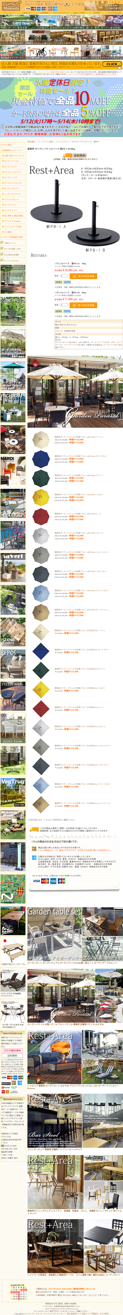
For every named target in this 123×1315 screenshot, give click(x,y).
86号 (113, 342)
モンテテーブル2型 (72, 345)
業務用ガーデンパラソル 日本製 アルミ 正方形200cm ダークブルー (82, 650)
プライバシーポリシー (61, 13)
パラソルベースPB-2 (110, 345)
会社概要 (96, 13)
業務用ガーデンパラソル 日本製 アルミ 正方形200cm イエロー (80, 688)
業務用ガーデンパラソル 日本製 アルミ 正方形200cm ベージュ (80, 630)
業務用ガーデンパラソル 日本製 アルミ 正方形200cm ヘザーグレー (82, 765)
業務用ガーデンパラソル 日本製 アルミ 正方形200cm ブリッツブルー (83, 784)
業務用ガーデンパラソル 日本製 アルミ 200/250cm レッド (78, 514)
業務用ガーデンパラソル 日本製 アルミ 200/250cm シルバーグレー (82, 552)
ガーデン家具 (47, 142)
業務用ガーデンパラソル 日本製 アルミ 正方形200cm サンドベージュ (83, 803)
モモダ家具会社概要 (10, 254)
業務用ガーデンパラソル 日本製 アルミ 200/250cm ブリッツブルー (82, 590)
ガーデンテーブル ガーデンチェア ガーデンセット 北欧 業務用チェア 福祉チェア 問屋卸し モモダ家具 (67, 1314)
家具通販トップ (33, 142)
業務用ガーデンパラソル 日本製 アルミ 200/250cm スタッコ (79, 533)
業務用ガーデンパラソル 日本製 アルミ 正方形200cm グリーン (80, 669)
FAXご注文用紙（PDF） (11, 248)
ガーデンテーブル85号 (100, 342)
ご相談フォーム (8, 242)
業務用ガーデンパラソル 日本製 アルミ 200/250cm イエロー (79, 494)
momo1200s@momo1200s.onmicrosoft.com (61, 1309)
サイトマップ (9, 13)
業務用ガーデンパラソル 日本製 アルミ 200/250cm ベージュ (79, 437)
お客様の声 (26, 13)
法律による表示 (79, 13)
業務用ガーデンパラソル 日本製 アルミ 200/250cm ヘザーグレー (81, 571)
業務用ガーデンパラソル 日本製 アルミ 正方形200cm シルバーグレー (83, 746)
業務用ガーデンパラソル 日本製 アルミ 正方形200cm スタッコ (80, 726)
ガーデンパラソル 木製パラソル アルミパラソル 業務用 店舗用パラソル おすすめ (65, 1024)
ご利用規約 (44, 13)
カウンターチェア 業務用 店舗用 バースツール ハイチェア (54, 1149)
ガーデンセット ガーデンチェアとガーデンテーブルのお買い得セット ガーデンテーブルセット (72, 963)
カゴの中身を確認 (114, 13)
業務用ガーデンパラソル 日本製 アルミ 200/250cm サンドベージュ (82, 610)
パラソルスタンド (62, 142)
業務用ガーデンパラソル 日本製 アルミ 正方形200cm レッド (79, 707)
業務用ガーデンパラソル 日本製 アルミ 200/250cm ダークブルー (81, 456)
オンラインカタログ (10, 260)
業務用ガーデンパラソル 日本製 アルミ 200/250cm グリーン (79, 475)
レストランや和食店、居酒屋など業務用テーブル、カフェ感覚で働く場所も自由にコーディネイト (73, 1275)
